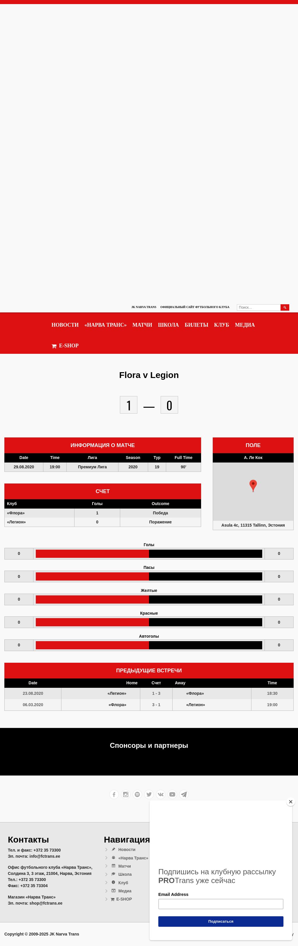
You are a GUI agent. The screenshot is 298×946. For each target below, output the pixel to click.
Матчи (142, 325)
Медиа (245, 325)
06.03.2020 (33, 704)
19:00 (272, 704)
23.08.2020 (33, 693)
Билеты (196, 325)
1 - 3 (156, 693)
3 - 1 (156, 704)
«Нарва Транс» (105, 325)
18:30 (272, 693)
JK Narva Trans (144, 307)
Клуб (221, 325)
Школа (168, 325)
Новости (65, 325)
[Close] (290, 801)
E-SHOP (65, 346)
